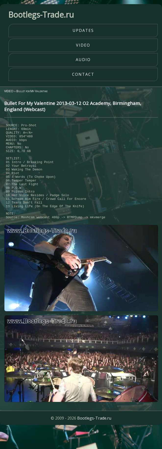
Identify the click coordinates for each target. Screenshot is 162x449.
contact (83, 74)
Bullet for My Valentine (32, 91)
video (83, 45)
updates (83, 30)
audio (83, 59)
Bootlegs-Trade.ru (94, 438)
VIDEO (8, 91)
